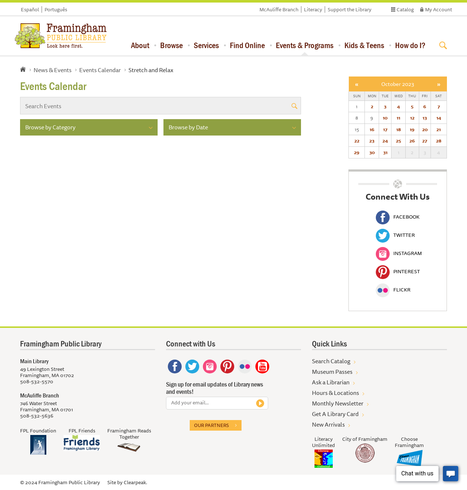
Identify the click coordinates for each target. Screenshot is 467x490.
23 (371, 140)
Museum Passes (332, 371)
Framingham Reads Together (129, 434)
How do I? (410, 45)
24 (385, 140)
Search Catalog (331, 361)
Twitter (395, 235)
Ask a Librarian (331, 382)
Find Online (247, 45)
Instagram (399, 253)
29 (356, 152)
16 (372, 129)
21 (438, 129)
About (140, 45)
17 (385, 129)
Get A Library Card (335, 414)
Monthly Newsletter (337, 403)
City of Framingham (364, 439)
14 (438, 117)
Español (30, 9)
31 (385, 152)
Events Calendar (100, 70)
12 (412, 117)
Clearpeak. (135, 482)
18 (398, 129)
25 (398, 140)
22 (356, 140)
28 (438, 140)
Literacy (313, 9)
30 (372, 152)
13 (424, 117)
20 (425, 129)
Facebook (398, 217)
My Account (438, 9)
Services (206, 45)
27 (424, 140)
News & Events (53, 70)
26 (412, 140)
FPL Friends (82, 431)
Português (56, 9)
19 (412, 129)
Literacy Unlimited (323, 442)
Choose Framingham (409, 442)
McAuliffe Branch (278, 9)
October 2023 (397, 84)
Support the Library (349, 9)
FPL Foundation (38, 431)
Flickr (393, 290)
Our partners (211, 425)
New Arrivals (328, 424)
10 (385, 117)
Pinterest (398, 271)
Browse (171, 45)
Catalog (405, 9)
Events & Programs (304, 45)
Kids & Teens (364, 45)
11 (398, 117)
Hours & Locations (335, 392)
